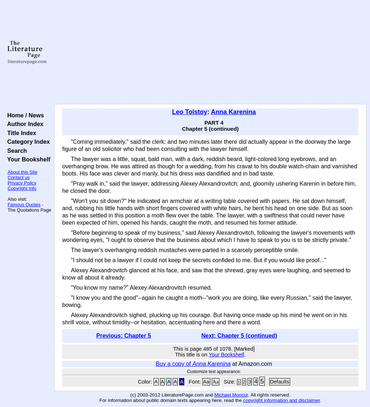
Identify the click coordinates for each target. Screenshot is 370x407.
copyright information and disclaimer (281, 400)
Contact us (19, 177)
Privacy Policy (22, 183)
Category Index (27, 141)
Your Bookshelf (27, 159)
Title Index (20, 133)
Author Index (23, 124)
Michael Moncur (231, 395)
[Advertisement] (210, 52)
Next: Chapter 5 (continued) (239, 336)
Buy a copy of (193, 364)
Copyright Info (22, 188)
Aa (206, 382)
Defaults (279, 382)
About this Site (23, 172)
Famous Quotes (24, 204)
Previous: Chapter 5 (123, 336)
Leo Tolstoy (189, 112)
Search (15, 150)
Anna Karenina (233, 112)
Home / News (24, 115)
